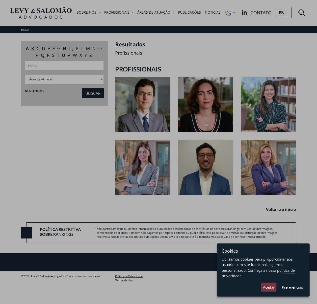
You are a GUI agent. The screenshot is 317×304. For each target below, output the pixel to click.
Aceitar (269, 287)
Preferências (292, 287)
